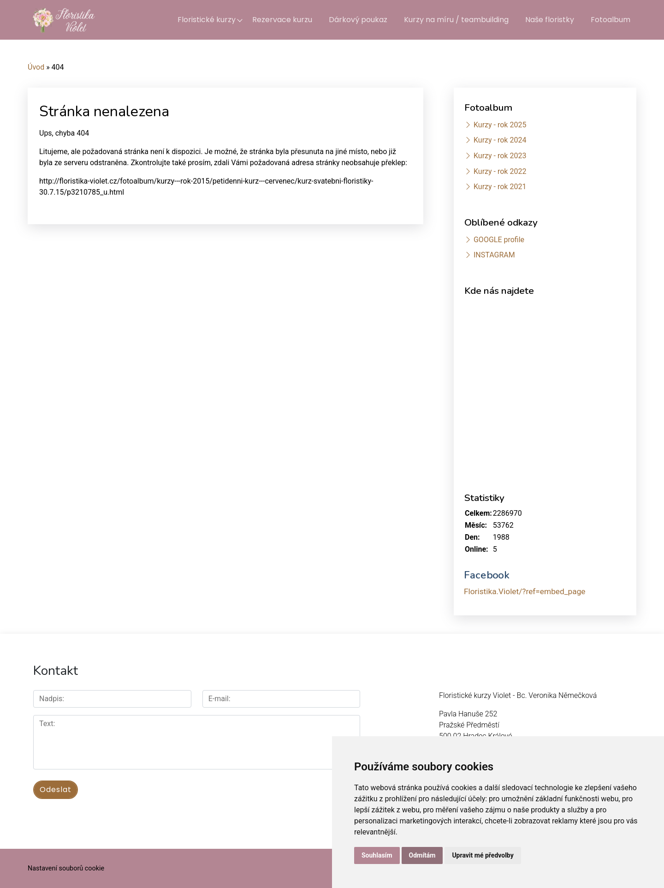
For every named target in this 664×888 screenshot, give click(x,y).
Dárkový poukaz (358, 19)
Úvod (36, 67)
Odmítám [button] (422, 855)
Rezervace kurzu (282, 19)
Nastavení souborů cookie (66, 868)
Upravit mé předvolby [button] (482, 855)
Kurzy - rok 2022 (500, 171)
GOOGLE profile (499, 239)
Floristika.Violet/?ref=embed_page (525, 591)
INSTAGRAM (494, 254)
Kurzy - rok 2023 (500, 155)
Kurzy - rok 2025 (500, 124)
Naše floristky (549, 19)
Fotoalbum (610, 19)
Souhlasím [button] (377, 855)
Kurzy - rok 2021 (500, 186)
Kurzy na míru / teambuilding (456, 19)
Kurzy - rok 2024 (500, 140)
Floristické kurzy (207, 19)
